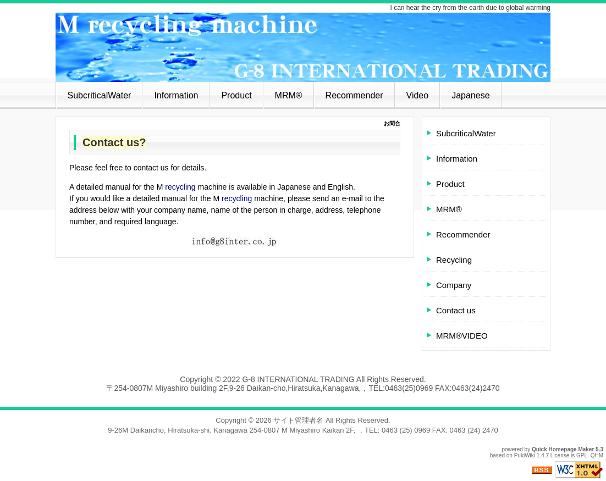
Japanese (470, 95)
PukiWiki (524, 455)
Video (417, 95)
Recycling (454, 259)
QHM (597, 455)
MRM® (288, 95)
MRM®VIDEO (462, 335)
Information (176, 95)
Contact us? (114, 142)
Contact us (456, 310)
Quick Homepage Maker (563, 449)
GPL (581, 455)
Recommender (354, 95)
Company (453, 285)
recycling (180, 187)
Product (236, 95)
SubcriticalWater (99, 95)
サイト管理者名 (298, 420)
